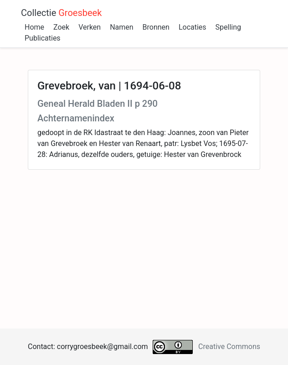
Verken (89, 27)
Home (34, 27)
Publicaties (43, 38)
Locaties (192, 27)
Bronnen (156, 27)
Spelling (228, 27)
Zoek (61, 27)
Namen (121, 27)
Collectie (61, 12)
